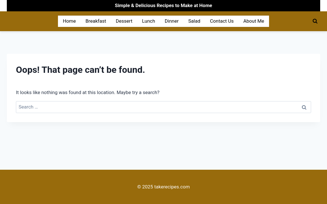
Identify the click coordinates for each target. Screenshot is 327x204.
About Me (253, 21)
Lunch (148, 21)
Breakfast (96, 21)
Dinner (172, 21)
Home (69, 21)
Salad (194, 21)
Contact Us (222, 21)
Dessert (124, 21)
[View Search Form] (315, 21)
